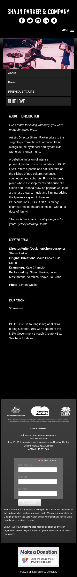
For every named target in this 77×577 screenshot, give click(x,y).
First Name (23, 477)
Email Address (26, 464)
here (18, 338)
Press (12, 82)
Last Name (23, 488)
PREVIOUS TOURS (21, 91)
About (12, 73)
